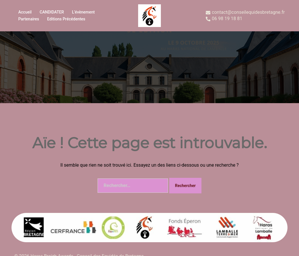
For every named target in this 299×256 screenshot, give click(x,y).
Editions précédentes (66, 19)
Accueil (25, 12)
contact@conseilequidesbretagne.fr (245, 12)
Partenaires (28, 19)
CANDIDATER (52, 12)
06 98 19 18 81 (224, 18)
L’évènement (83, 12)
